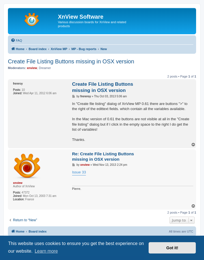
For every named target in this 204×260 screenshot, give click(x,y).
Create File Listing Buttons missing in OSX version (71, 61)
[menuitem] (16, 40)
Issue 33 (79, 172)
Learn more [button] (46, 251)
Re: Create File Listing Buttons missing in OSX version (103, 156)
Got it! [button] (172, 248)
